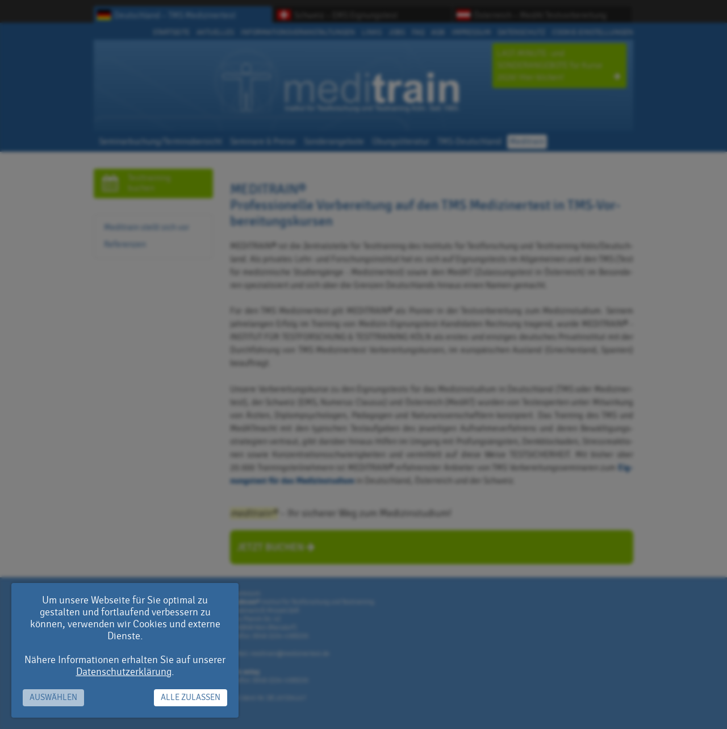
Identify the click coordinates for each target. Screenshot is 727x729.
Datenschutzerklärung (124, 672)
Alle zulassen (190, 697)
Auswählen (53, 697)
